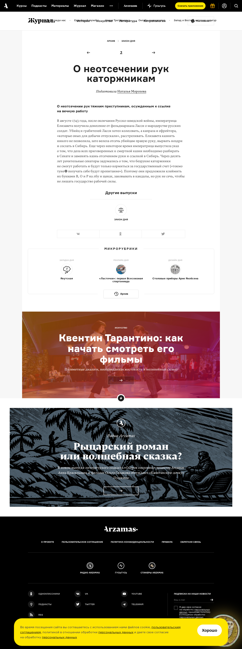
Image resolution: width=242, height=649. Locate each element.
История (83, 21)
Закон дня (128, 41)
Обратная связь (190, 542)
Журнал (80, 6)
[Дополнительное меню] (111, 6)
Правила (167, 542)
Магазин (97, 6)
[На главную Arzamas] (6, 6)
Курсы (22, 6)
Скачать (190, 5)
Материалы (60, 6)
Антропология (155, 21)
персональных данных (115, 632)
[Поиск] (236, 6)
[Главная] (121, 529)
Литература (128, 21)
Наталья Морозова (131, 91)
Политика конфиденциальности (132, 542)
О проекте (47, 542)
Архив (111, 41)
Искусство (104, 21)
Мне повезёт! (203, 21)
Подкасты (39, 6)
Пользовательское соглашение (82, 542)
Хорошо (209, 630)
